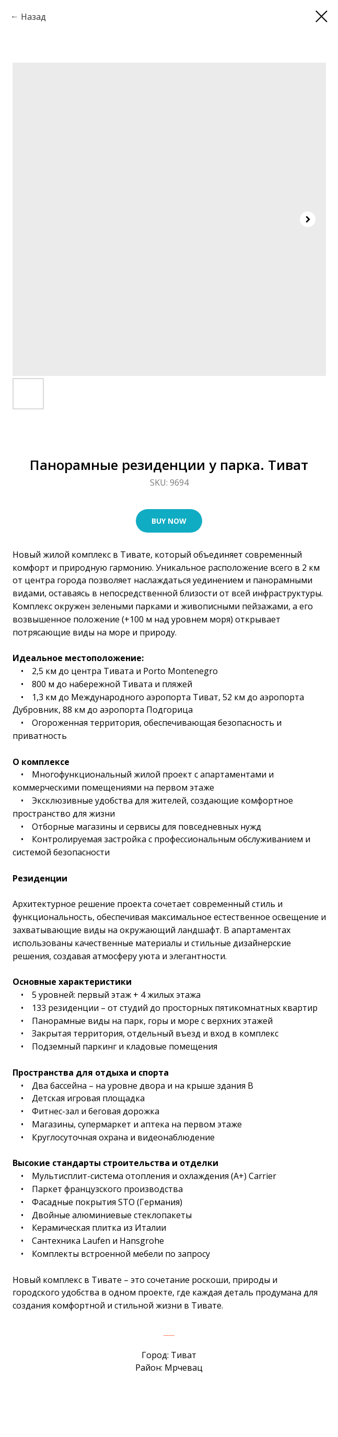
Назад (33, 16)
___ (169, 1331)
